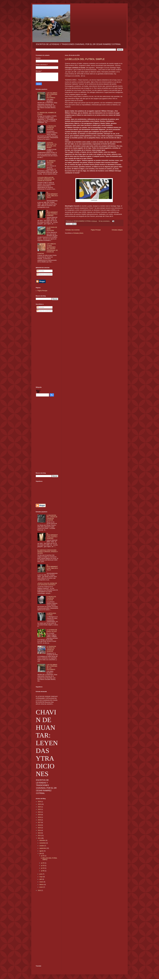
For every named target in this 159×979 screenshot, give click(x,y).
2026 (39, 801)
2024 (39, 807)
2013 (39, 833)
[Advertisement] (47, 349)
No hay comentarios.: (104, 221)
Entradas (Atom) (78, 233)
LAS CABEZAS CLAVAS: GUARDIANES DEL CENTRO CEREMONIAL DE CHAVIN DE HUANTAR (47, 248)
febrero (41, 884)
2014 (39, 830)
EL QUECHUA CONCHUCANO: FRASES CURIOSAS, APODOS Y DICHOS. (47, 551)
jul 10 (43, 868)
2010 (39, 890)
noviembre (42, 843)
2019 (39, 817)
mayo (41, 877)
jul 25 (43, 856)
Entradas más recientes (72, 230)
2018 (39, 820)
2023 (39, 809)
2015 (39, 827)
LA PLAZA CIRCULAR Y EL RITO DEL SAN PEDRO (52, 145)
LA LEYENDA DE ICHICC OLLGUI (52, 630)
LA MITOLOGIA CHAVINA (51, 614)
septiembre (43, 848)
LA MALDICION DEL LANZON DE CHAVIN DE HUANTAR (52, 518)
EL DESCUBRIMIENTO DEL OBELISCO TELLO (52, 195)
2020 (39, 814)
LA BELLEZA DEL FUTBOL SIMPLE (85, 59)
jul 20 (43, 863)
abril (40, 879)
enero (41, 887)
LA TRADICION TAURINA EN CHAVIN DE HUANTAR (51, 649)
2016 (39, 825)
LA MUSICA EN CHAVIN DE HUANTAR (51, 127)
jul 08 (43, 871)
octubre (41, 845)
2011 (39, 838)
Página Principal (96, 230)
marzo (41, 882)
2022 (39, 812)
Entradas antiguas (117, 230)
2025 (39, 804)
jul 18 (43, 865)
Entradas (40, 271)
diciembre (42, 840)
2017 (39, 822)
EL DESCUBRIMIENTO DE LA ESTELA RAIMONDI (52, 213)
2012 (39, 835)
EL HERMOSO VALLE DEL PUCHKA (51, 162)
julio (40, 853)
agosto (41, 851)
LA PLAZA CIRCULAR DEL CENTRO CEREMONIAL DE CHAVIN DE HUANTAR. (46, 179)
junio (41, 874)
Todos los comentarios (44, 274)
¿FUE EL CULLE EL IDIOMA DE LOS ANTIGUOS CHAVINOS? (47, 584)
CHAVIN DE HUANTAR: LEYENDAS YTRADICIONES (47, 742)
